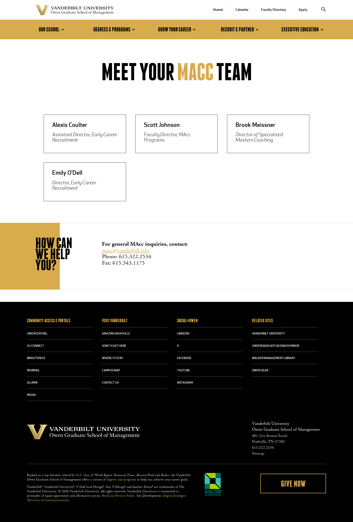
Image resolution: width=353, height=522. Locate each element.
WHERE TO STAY (112, 358)
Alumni (218, 10)
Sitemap (258, 453)
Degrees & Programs (115, 29)
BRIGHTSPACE (36, 358)
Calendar (242, 10)
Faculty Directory (273, 10)
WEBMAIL (33, 370)
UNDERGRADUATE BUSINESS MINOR (275, 346)
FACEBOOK (184, 358)
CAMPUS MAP (111, 370)
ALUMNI (32, 382)
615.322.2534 (263, 447)
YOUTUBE (183, 370)
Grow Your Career (177, 29)
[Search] (323, 10)
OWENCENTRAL (37, 333)
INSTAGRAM (185, 382)
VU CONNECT (35, 346)
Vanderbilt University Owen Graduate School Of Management (74, 11)
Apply (303, 10)
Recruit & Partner (240, 29)
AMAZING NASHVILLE (116, 333)
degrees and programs (121, 479)
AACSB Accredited (212, 484)
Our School (52, 29)
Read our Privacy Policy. (119, 496)
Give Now (293, 484)
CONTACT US (110, 382)
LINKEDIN (183, 333)
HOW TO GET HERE (114, 346)
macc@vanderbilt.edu (125, 250)
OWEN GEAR (260, 370)
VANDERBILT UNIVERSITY (268, 333)
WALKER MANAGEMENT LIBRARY (273, 358)
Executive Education (303, 29)
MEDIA (31, 395)
